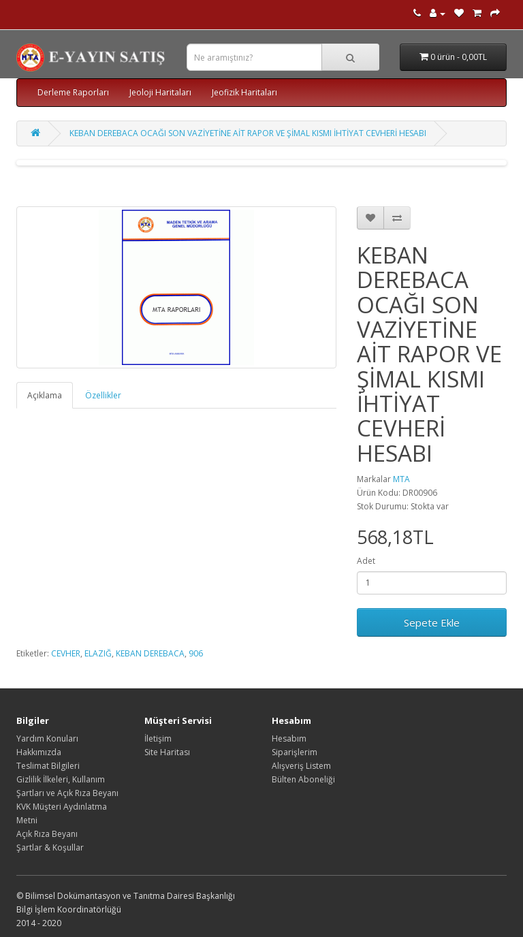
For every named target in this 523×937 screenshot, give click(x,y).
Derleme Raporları (73, 92)
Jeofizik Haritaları (244, 92)
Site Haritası (167, 752)
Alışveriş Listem (301, 766)
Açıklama (44, 395)
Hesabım (289, 738)
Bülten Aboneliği (303, 779)
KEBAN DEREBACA (150, 653)
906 (196, 653)
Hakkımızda (38, 752)
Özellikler (103, 395)
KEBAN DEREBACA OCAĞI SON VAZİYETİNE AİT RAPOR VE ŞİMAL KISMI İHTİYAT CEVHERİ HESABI (247, 133)
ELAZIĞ (98, 653)
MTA (401, 479)
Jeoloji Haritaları (160, 92)
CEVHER (65, 653)
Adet (366, 561)
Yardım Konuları (47, 738)
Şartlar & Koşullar (50, 847)
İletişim (158, 738)
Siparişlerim (294, 752)
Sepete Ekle (432, 622)
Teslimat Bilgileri (48, 766)
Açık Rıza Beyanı (47, 834)
